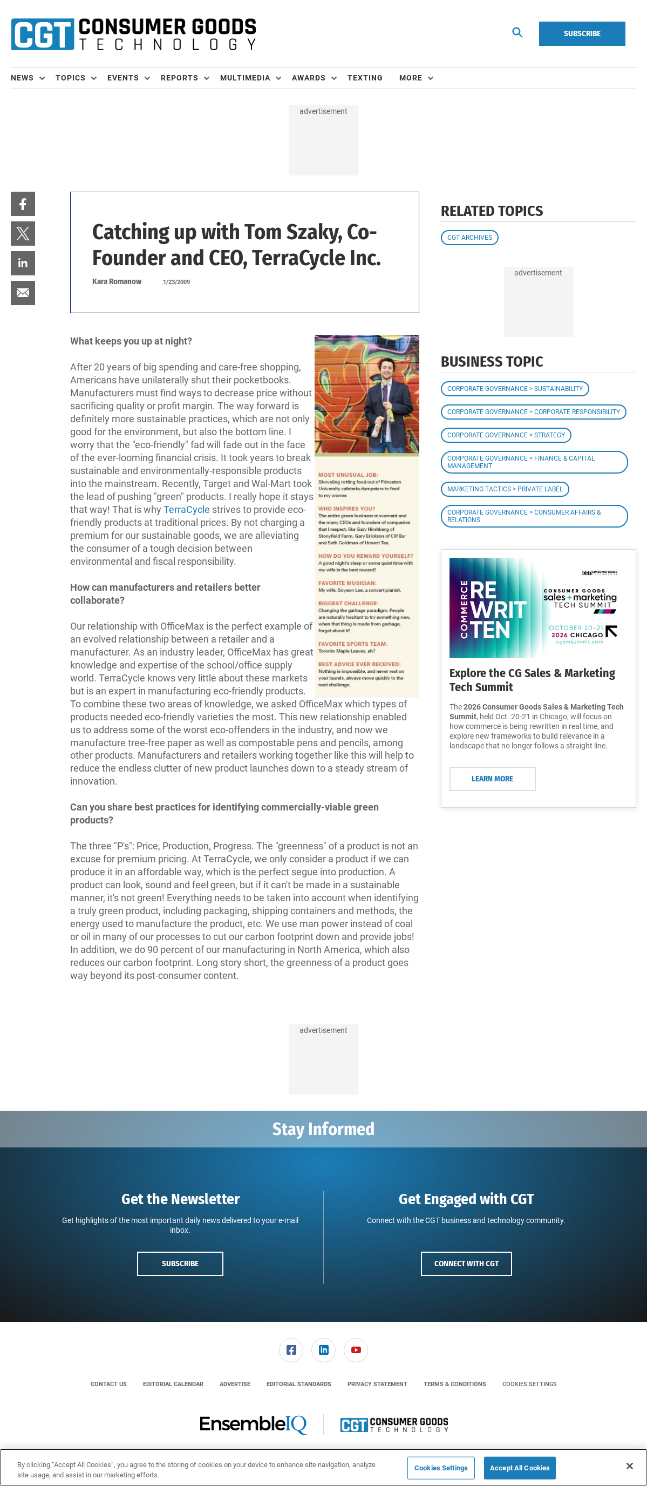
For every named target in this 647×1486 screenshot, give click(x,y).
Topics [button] (71, 77)
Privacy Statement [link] (377, 1384)
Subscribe (582, 33)
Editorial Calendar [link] (173, 1384)
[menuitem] (33, 78)
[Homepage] (133, 34)
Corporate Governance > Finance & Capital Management (521, 462)
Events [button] (123, 77)
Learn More (492, 778)
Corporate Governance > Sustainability (515, 389)
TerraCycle (187, 509)
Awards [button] (309, 77)
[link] (23, 204)
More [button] (411, 77)
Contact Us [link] (109, 1384)
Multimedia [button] (245, 77)
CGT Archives (469, 237)
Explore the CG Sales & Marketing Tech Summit (532, 680)
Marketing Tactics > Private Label (505, 489)
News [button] (22, 77)
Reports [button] (180, 77)
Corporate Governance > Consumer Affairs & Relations (524, 516)
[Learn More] (539, 608)
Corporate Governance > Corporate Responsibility (533, 412)
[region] (323, 1467)
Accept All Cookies (520, 1468)
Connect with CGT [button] (466, 1263)
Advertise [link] (235, 1384)
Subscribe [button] (180, 1263)
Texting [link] (365, 77)
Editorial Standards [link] (299, 1384)
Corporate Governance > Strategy (506, 435)
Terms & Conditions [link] (455, 1384)
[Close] (630, 1466)
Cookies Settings (529, 1384)
